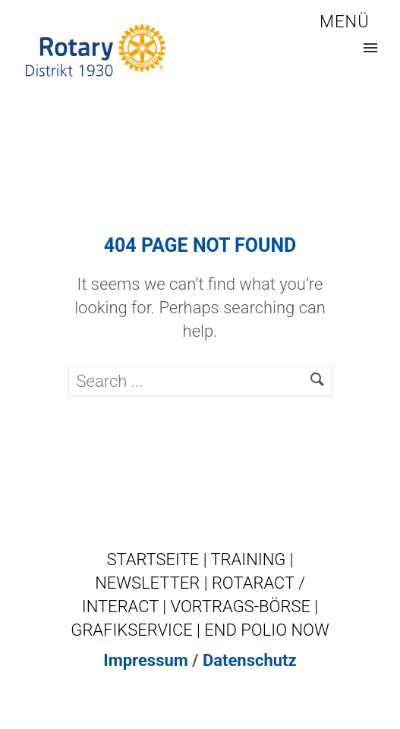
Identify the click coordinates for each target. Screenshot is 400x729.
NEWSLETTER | (153, 582)
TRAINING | (251, 559)
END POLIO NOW (266, 630)
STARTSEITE (154, 559)
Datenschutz (250, 660)
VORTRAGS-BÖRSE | (245, 606)
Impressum (145, 660)
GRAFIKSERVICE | (137, 630)
